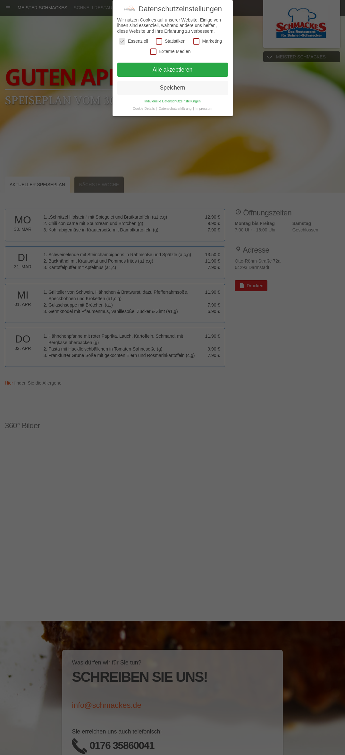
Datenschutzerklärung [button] (175, 108)
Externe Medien (170, 51)
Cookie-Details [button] (144, 108)
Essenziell (133, 41)
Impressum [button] (204, 108)
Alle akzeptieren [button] (173, 69)
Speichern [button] (172, 87)
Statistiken (171, 41)
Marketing (207, 41)
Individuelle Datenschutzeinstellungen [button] (172, 101)
